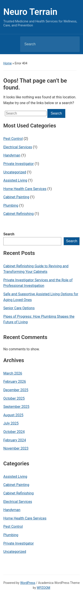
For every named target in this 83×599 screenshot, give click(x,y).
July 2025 (11, 423)
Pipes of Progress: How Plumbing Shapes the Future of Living (38, 319)
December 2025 (15, 390)
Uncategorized (14, 172)
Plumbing (10, 205)
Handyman (11, 155)
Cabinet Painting (16, 197)
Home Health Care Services (24, 189)
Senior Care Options (19, 308)
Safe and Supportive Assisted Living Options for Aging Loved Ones (40, 297)
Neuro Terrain (30, 12)
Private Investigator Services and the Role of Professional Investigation (38, 283)
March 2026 (12, 373)
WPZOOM (43, 587)
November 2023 (15, 448)
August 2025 (13, 415)
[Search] (44, 44)
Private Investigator (18, 164)
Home (7, 63)
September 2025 (16, 407)
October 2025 (14, 398)
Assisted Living (15, 180)
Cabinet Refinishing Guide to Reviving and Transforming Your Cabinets (35, 269)
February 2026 (14, 381)
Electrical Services (17, 147)
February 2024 (14, 440)
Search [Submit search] (72, 44)
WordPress (27, 583)
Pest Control (13, 139)
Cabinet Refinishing (18, 214)
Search (8, 234)
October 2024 (14, 432)
